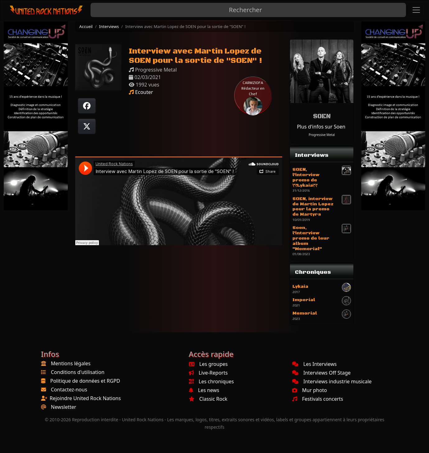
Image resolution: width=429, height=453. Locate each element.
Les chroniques (211, 381)
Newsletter (63, 407)
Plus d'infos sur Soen (321, 126)
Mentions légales (71, 363)
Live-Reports (208, 372)
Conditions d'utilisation (78, 372)
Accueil (86, 26)
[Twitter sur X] (87, 126)
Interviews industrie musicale (332, 381)
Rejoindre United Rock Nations (85, 398)
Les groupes (208, 364)
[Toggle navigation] (416, 10)
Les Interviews (314, 364)
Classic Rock (208, 398)
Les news (204, 390)
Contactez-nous (69, 389)
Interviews (109, 26)
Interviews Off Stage (321, 372)
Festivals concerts (317, 398)
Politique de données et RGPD (85, 380)
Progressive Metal (322, 135)
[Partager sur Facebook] (87, 106)
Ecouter (141, 92)
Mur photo (309, 390)
